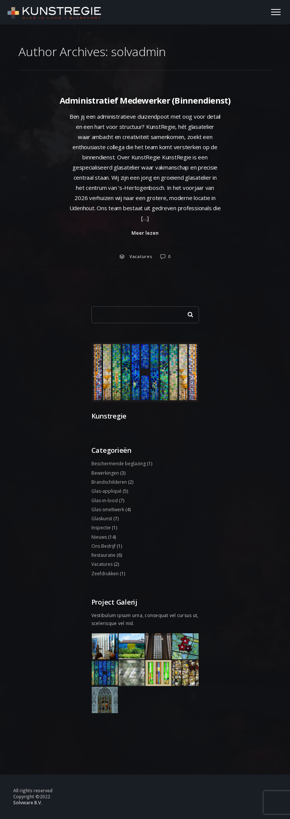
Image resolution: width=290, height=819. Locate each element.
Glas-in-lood (104, 500)
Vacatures (141, 256)
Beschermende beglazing (118, 463)
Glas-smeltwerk (107, 509)
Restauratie (103, 555)
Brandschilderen (109, 482)
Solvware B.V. (27, 802)
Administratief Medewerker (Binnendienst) (145, 100)
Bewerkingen (105, 473)
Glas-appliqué (106, 491)
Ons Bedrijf (103, 546)
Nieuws (99, 537)
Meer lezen (145, 232)
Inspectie (101, 527)
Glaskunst (101, 518)
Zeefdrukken (105, 573)
